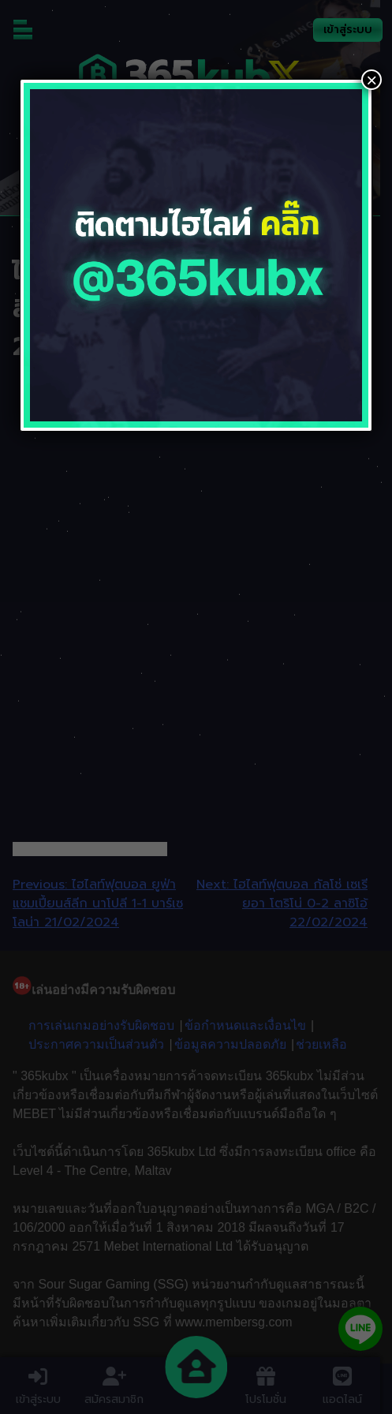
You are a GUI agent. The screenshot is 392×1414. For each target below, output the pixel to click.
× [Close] (371, 79)
